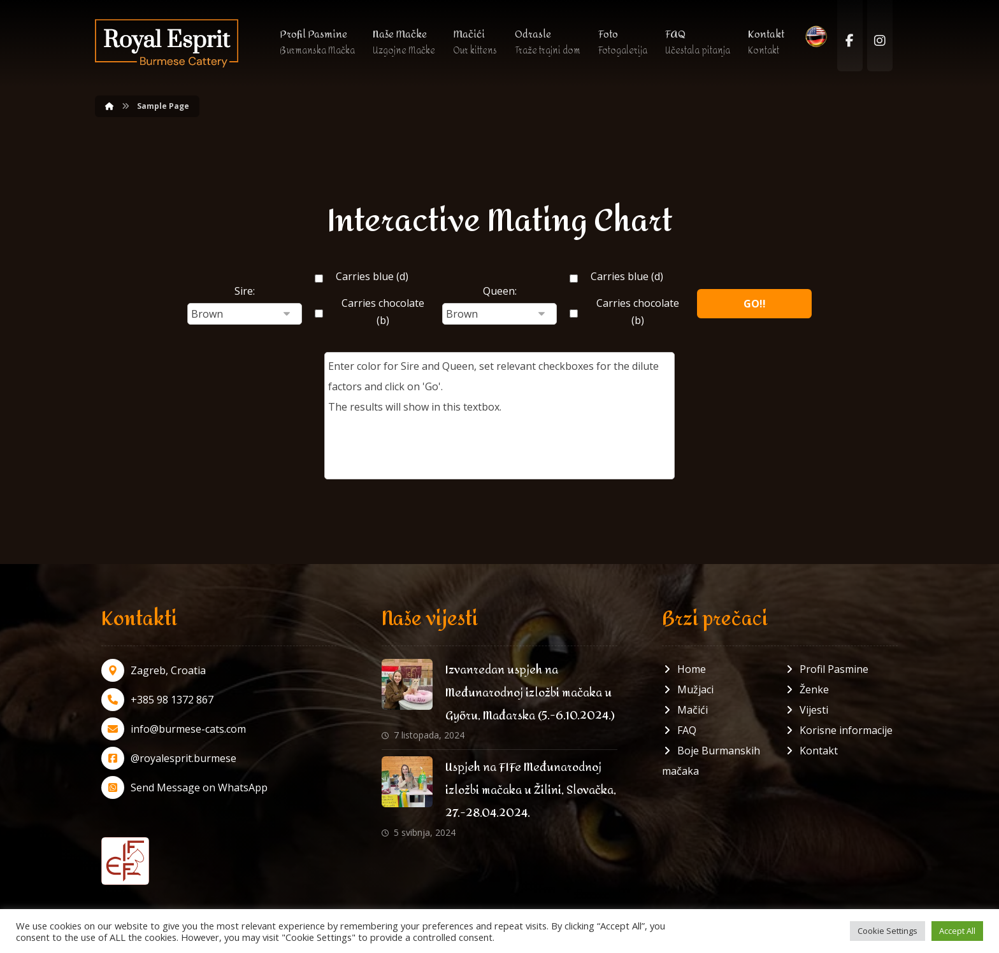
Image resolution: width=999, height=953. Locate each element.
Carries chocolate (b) (382, 311)
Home (684, 669)
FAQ (679, 730)
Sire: (244, 291)
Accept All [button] (957, 930)
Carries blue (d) (372, 276)
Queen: (500, 291)
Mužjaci (688, 689)
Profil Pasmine (826, 669)
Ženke (806, 689)
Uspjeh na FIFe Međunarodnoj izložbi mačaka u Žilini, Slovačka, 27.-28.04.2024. (530, 790)
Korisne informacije (838, 730)
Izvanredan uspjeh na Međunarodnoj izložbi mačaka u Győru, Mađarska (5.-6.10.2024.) (530, 693)
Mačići (685, 710)
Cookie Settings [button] (887, 930)
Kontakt (811, 751)
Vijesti (806, 710)
